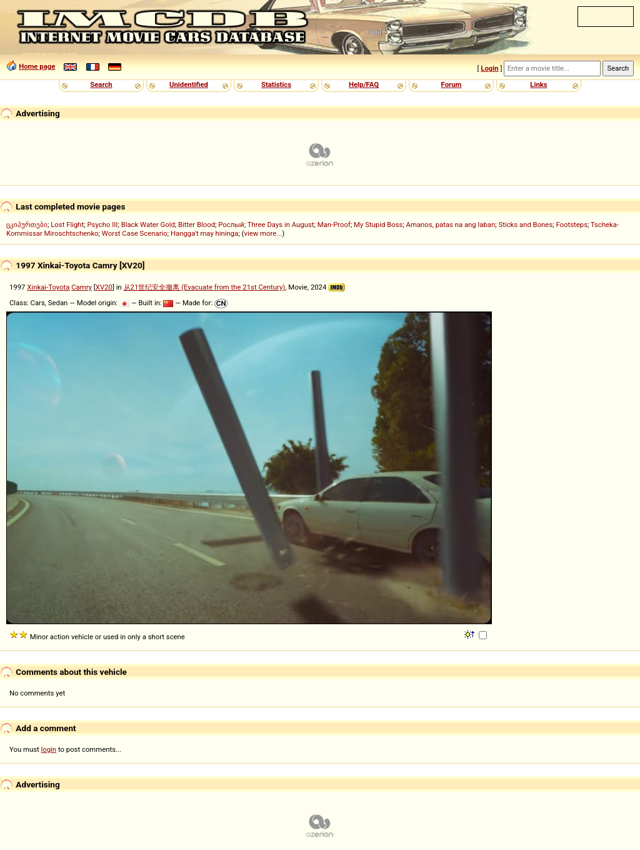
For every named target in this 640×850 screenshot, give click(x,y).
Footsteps (572, 224)
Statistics (276, 84)
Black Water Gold (148, 224)
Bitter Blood (196, 224)
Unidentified (188, 84)
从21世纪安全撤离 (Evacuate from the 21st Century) (205, 287)
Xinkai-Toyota (48, 287)
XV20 (104, 287)
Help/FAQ (364, 84)
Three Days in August (281, 224)
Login (489, 68)
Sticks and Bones (525, 224)
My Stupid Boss (378, 224)
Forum (451, 84)
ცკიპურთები (27, 224)
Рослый (231, 224)
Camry (81, 287)
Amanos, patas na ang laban (451, 224)
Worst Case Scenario (135, 233)
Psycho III (102, 224)
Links (538, 84)
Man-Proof (334, 224)
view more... (263, 233)
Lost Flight (67, 224)
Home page (37, 66)
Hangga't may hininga (204, 233)
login (49, 749)
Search (101, 84)
